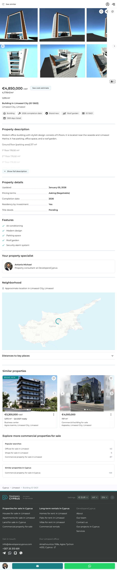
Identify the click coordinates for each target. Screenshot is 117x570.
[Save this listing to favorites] (101, 11)
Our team (81, 518)
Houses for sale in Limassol (16, 513)
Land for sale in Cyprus (14, 522)
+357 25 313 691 (11, 548)
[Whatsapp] (89, 566)
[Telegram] (4, 553)
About (79, 513)
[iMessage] (15, 553)
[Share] (107, 11)
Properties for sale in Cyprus (18, 508)
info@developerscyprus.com (17, 544)
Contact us (82, 522)
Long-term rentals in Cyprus (54, 508)
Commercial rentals (49, 526)
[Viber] (21, 553)
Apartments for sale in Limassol (19, 518)
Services (80, 531)
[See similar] (9, 4)
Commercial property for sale (17, 526)
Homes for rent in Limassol (53, 513)
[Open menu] (113, 4)
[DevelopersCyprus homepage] (11, 497)
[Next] (112, 46)
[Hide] (112, 11)
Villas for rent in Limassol (52, 522)
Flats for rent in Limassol (51, 518)
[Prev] (4, 46)
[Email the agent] (37, 566)
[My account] (107, 4)
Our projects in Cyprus (87, 526)
